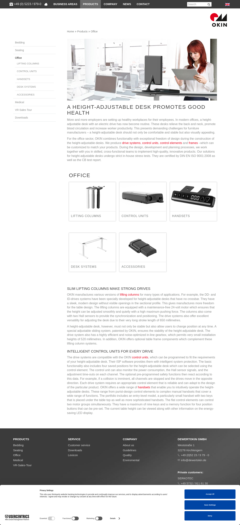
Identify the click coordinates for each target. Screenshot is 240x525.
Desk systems (26, 86)
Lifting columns (28, 63)
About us (128, 445)
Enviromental (131, 460)
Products (90, 4)
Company (110, 4)
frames (193, 143)
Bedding (20, 42)
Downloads (21, 117)
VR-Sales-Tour (22, 465)
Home (70, 31)
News (127, 4)
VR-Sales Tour (23, 109)
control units (150, 143)
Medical (19, 102)
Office (94, 31)
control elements (171, 143)
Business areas (65, 4)
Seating (19, 50)
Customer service (79, 445)
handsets (144, 387)
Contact (143, 4)
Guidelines (129, 450)
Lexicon (73, 455)
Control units (27, 71)
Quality (127, 455)
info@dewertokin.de (193, 460)
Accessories (25, 94)
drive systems (131, 143)
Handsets (23, 79)
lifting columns (129, 294)
